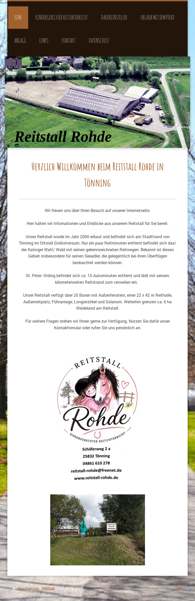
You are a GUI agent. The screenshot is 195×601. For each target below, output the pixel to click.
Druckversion (26, 588)
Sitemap (48, 588)
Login (178, 588)
